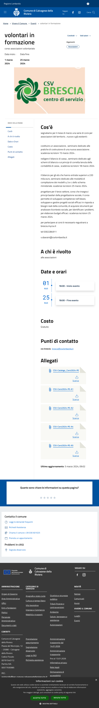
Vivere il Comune (19, 23)
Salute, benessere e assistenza (58, 618)
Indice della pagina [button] (15, 123)
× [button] (96, 680)
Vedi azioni (86, 35)
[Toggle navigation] (5, 12)
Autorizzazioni (56, 624)
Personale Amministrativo (8, 619)
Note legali (54, 667)
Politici (4, 612)
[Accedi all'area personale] (88, 3)
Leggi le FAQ (31, 655)
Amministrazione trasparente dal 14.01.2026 (57, 642)
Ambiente (54, 612)
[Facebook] (72, 12)
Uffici (4, 603)
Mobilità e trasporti (34, 614)
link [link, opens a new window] (74, 692)
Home (5, 23)
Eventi (33, 23)
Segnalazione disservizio (31, 649)
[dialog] (49, 692)
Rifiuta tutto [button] (60, 698)
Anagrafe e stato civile (35, 596)
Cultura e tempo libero (35, 600)
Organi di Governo (9, 594)
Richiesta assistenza (35, 660)
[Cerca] (93, 12)
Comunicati (79, 598)
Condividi (72, 35)
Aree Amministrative (11, 598)
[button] (49, 703)
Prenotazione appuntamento (32, 640)
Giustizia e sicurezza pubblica (59, 597)
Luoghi (77, 616)
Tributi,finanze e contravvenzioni (57, 605)
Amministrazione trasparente (57, 652)
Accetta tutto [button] (39, 698)
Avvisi (77, 603)
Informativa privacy (58, 662)
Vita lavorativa (32, 605)
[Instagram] (78, 12)
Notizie (77, 594)
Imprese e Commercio (35, 609)
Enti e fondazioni (9, 607)
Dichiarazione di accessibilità (57, 673)
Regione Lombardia (12, 3)
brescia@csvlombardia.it (62, 348)
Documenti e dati (9, 625)
